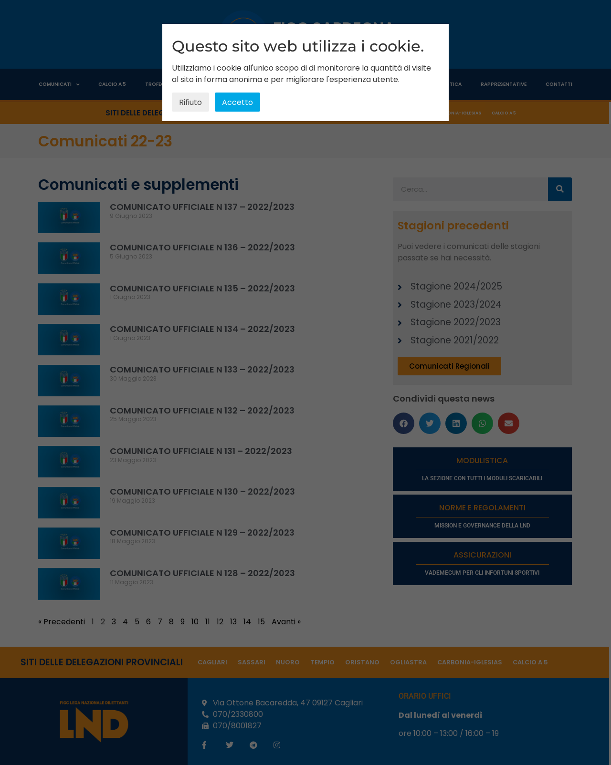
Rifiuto (190, 102)
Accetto (237, 102)
